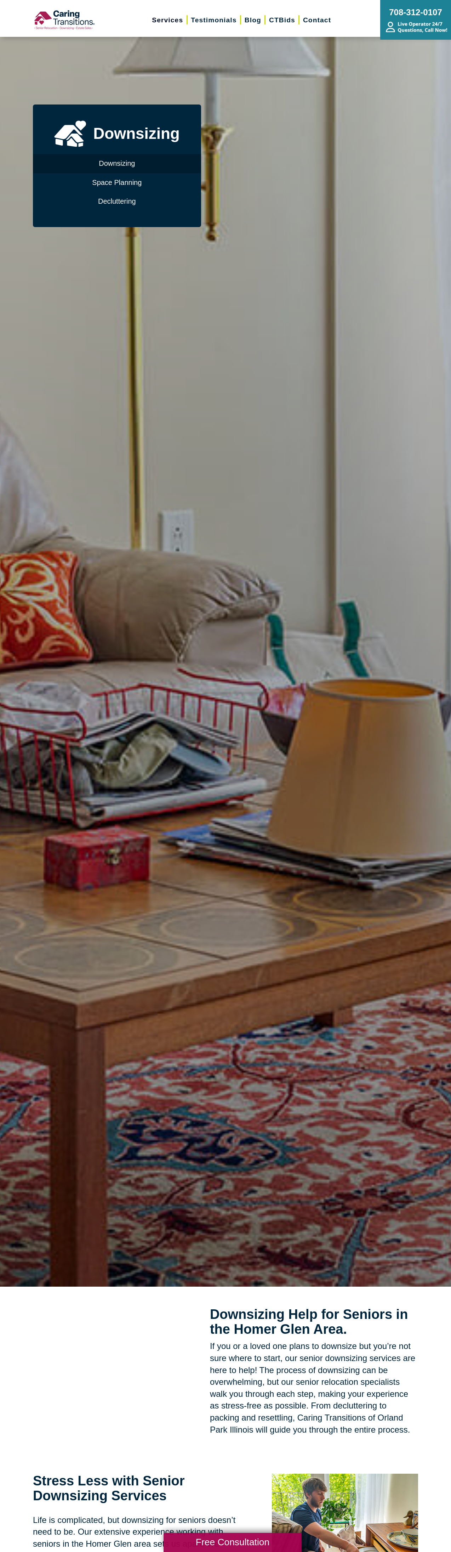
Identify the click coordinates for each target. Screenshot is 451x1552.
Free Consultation (232, 1542)
